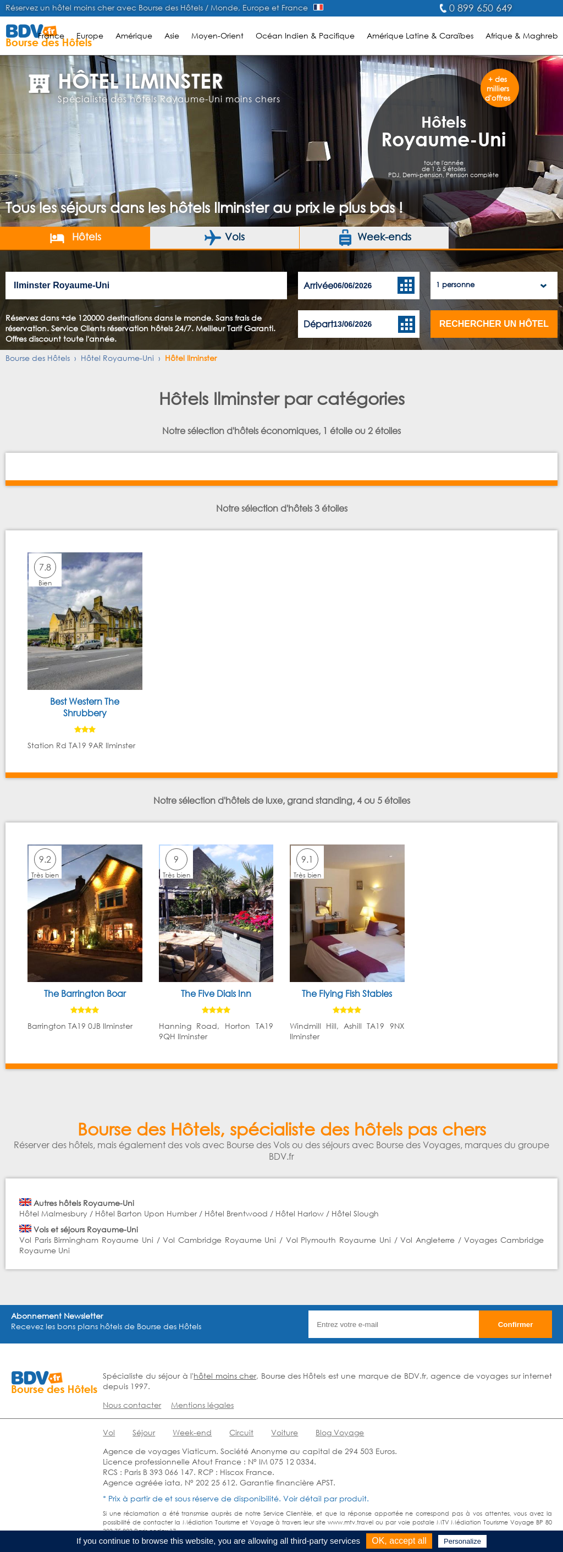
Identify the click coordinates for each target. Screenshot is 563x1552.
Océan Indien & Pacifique (305, 35)
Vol (109, 1432)
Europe (89, 35)
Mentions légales (202, 1405)
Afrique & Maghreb (521, 35)
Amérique (133, 35)
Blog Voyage (340, 1432)
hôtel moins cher (225, 1375)
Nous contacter (132, 1405)
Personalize (462, 1541)
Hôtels (75, 237)
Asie (171, 35)
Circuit (241, 1432)
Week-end (192, 1432)
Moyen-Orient (217, 35)
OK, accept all (399, 1540)
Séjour (144, 1432)
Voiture (284, 1432)
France (51, 35)
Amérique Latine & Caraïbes (420, 35)
